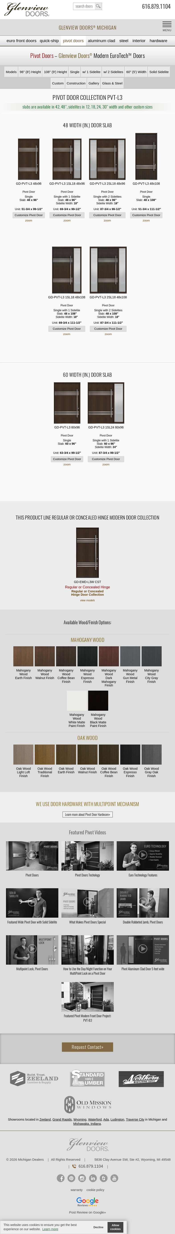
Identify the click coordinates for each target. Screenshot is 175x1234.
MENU (167, 30)
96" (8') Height (30, 72)
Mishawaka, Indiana (87, 1124)
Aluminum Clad (101, 40)
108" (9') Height (55, 72)
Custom (58, 83)
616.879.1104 (156, 7)
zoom (28, 220)
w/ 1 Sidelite (91, 72)
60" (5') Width (136, 72)
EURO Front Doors (21, 40)
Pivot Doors (73, 40)
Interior (138, 40)
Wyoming (79, 1119)
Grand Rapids (62, 1119)
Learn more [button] (50, 1229)
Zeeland (45, 1119)
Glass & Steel (112, 83)
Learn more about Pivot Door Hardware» (87, 814)
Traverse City (135, 1119)
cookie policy (95, 1190)
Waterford (95, 1119)
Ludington (117, 1119)
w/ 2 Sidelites (113, 72)
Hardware (158, 40)
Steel (123, 40)
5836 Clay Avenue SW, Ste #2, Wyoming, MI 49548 (132, 1159)
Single (74, 72)
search (87, 6)
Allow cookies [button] (115, 1227)
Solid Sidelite (159, 72)
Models (11, 72)
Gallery (94, 83)
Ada (106, 1119)
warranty (77, 1190)
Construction (76, 83)
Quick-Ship (49, 40)
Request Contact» (88, 1047)
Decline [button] (99, 1227)
